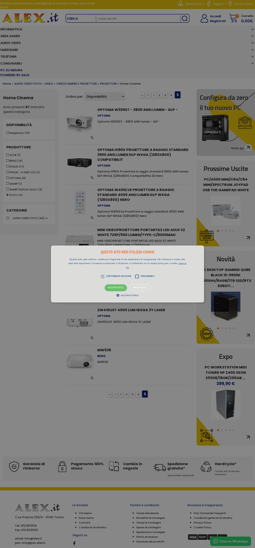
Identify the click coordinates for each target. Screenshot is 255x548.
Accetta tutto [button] (115, 288)
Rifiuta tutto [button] (140, 288)
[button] (127, 274)
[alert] (127, 274)
